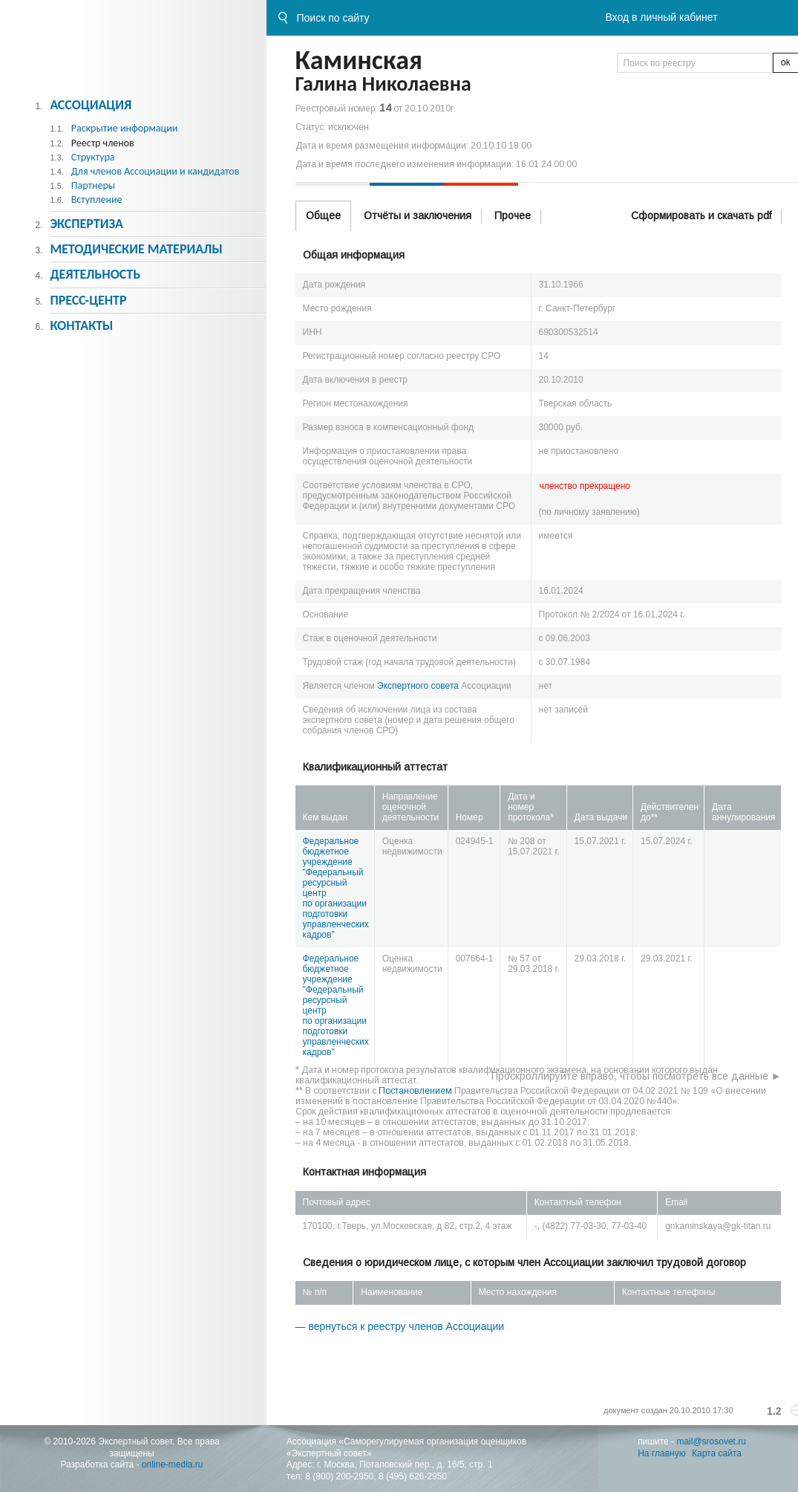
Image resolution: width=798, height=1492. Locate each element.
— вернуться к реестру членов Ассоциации (400, 1326)
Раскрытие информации (124, 128)
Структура (93, 157)
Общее (323, 215)
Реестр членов (102, 143)
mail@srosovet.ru (711, 1441)
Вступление (96, 199)
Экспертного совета (418, 686)
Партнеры (93, 185)
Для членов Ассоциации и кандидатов (155, 171)
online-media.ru (172, 1464)
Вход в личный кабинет (661, 17)
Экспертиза (86, 223)
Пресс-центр (88, 300)
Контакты (81, 325)
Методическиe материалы (136, 249)
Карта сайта (717, 1453)
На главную (661, 1453)
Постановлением (415, 1091)
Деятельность (95, 274)
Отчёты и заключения (417, 215)
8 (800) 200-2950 (339, 1476)
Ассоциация (90, 105)
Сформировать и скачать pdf (701, 215)
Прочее (512, 215)
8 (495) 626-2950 (413, 1476)
